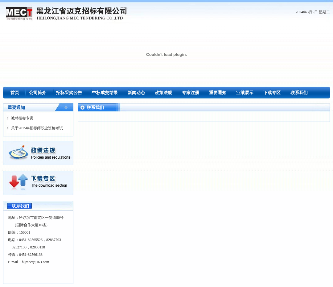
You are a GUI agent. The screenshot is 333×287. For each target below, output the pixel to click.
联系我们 (299, 92)
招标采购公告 (69, 92)
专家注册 (190, 92)
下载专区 (272, 92)
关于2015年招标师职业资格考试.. (38, 128)
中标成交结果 (105, 92)
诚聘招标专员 (22, 118)
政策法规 (163, 92)
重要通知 (217, 92)
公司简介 (37, 92)
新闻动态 (136, 92)
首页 (14, 92)
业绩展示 (244, 92)
